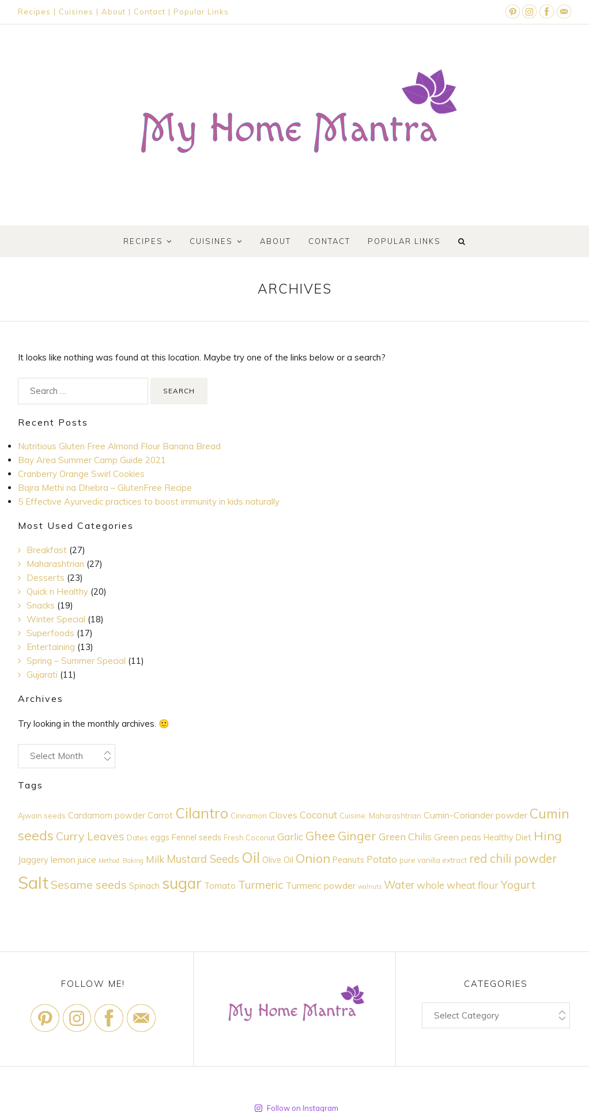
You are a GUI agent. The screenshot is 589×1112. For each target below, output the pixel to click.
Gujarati (42, 674)
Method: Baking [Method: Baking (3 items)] (121, 860)
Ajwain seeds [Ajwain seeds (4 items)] (42, 815)
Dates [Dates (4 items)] (137, 837)
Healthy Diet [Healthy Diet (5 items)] (507, 837)
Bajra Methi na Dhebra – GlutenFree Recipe (105, 487)
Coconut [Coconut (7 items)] (318, 815)
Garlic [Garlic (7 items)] (290, 837)
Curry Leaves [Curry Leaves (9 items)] (90, 836)
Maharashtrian (55, 563)
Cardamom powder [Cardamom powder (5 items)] (106, 815)
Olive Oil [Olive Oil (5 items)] (277, 859)
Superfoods (50, 633)
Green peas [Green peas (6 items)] (457, 837)
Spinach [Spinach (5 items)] (144, 885)
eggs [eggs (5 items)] (159, 837)
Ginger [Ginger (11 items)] (357, 835)
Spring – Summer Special (76, 660)
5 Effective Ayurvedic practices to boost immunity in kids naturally (149, 501)
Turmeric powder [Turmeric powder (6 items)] (321, 885)
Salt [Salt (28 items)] (33, 882)
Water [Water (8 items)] (399, 885)
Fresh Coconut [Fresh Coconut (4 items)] (249, 837)
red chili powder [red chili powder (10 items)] (513, 858)
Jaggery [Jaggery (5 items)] (33, 859)
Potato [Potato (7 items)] (382, 859)
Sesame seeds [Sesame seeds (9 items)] (89, 885)
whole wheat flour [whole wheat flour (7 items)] (458, 885)
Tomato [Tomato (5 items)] (220, 885)
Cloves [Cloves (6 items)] (283, 815)
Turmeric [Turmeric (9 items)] (261, 885)
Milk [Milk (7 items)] (155, 859)
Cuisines (76, 11)
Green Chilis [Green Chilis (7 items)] (405, 837)
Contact (149, 11)
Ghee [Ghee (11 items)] (320, 835)
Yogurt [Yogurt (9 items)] (518, 885)
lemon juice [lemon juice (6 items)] (73, 859)
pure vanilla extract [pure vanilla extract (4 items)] (433, 860)
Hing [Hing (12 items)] (548, 835)
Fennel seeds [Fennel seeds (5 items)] (196, 837)
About (113, 11)
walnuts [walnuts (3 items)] (370, 886)
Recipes (34, 11)
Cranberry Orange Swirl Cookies (81, 473)
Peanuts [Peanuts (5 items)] (348, 859)
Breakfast (47, 549)
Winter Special (56, 619)
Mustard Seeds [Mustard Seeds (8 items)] (203, 859)
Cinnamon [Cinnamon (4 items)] (249, 815)
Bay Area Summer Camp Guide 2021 (92, 459)
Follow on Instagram (296, 1096)
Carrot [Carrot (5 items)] (160, 815)
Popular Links (201, 11)
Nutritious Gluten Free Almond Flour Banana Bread (119, 446)
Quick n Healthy (57, 591)
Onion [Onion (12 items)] (313, 858)
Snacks (41, 605)
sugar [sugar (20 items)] (182, 883)
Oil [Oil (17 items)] (250, 857)
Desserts (46, 577)
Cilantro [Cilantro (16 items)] (201, 813)
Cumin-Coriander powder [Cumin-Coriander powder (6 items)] (475, 815)
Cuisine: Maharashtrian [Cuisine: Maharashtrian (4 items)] (380, 815)
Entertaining (51, 646)
